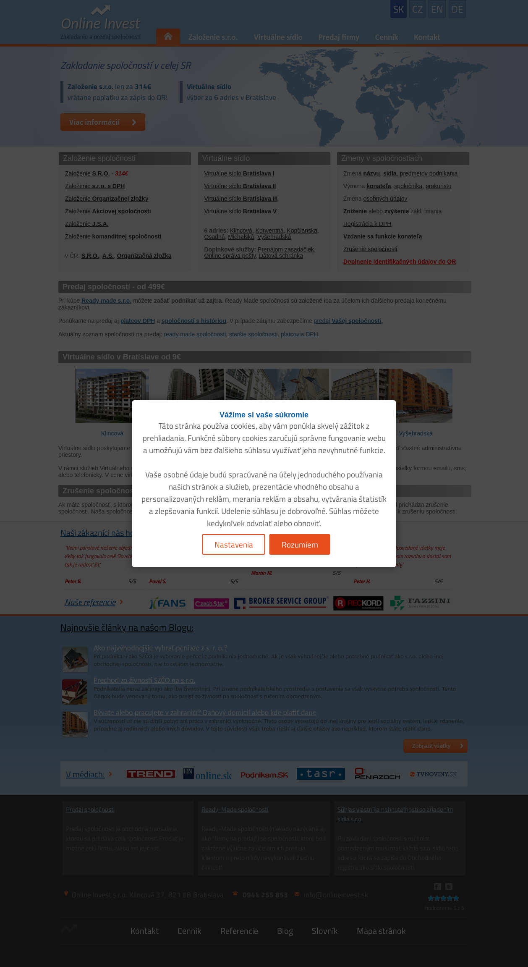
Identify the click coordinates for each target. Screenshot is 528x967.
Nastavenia (233, 544)
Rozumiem (300, 544)
